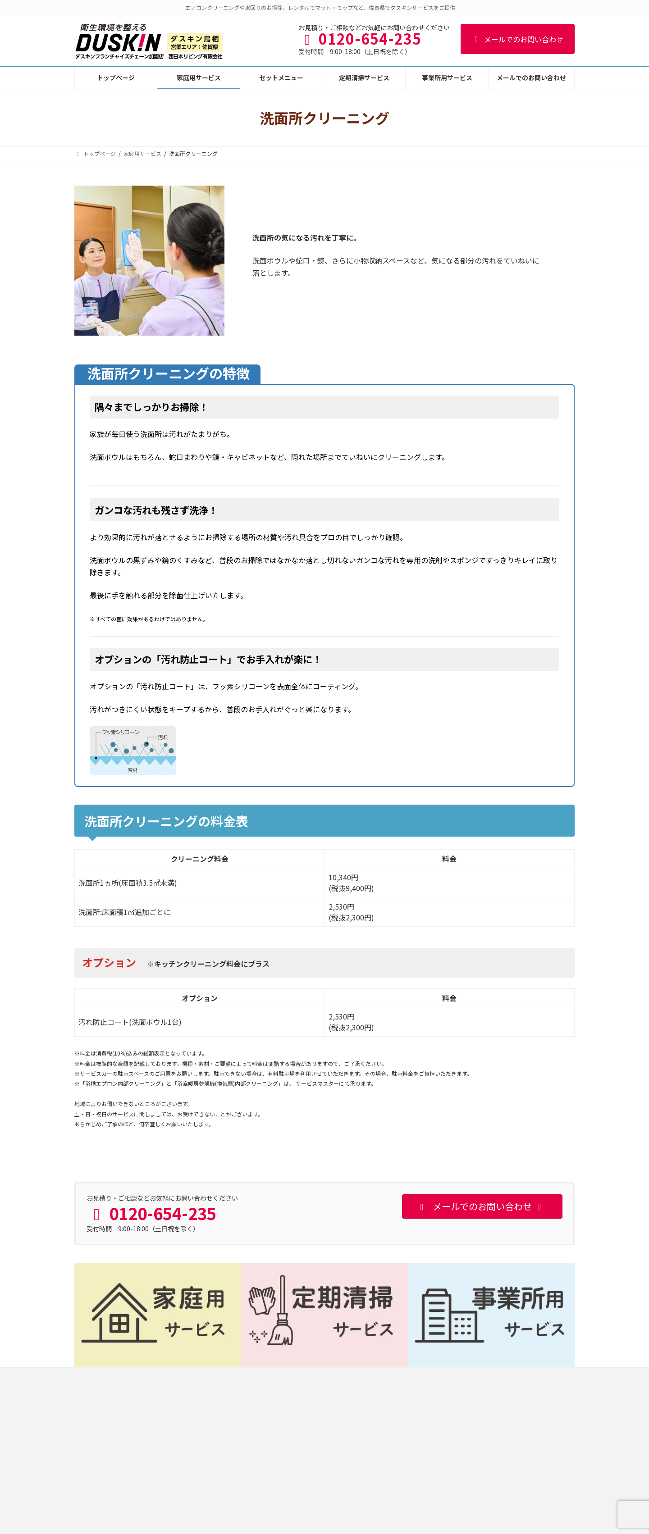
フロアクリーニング (275, 1521)
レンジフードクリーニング (283, 1458)
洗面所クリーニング (275, 1490)
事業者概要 (146, 1375)
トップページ (99, 1375)
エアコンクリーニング (278, 1427)
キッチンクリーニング (278, 1443)
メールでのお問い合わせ (517, 39)
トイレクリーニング (275, 1506)
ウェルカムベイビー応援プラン (460, 1506)
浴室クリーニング (272, 1474)
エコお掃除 (435, 1474)
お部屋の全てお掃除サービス (457, 1458)
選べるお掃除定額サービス (454, 1443)
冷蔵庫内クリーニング (449, 1490)
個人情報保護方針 (200, 1375)
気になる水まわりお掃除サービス (462, 1427)
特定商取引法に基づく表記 (272, 1375)
